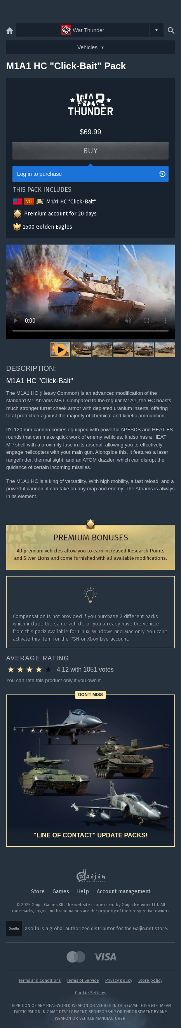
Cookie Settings (90, 992)
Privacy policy (118, 980)
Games (60, 891)
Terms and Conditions (40, 980)
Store (38, 891)
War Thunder (82, 30)
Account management (123, 891)
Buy (90, 150)
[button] (81, 349)
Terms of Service (83, 980)
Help (83, 891)
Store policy (150, 980)
